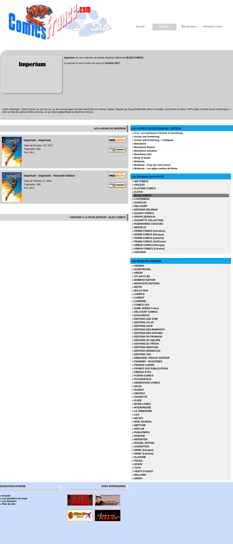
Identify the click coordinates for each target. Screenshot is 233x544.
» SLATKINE (139, 457)
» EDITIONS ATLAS (143, 322)
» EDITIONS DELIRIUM (145, 209)
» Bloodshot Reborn (143, 147)
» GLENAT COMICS (143, 213)
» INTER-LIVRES (141, 404)
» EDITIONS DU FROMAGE (147, 336)
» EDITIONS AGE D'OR (145, 319)
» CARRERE (139, 301)
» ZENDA (137, 478)
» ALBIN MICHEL (141, 269)
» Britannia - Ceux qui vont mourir (151, 165)
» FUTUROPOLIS (141, 379)
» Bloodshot (139, 143)
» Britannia (138, 161)
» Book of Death (141, 158)
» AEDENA (138, 265)
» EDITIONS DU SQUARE (146, 340)
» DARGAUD (139, 202)
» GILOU (137, 386)
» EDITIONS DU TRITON (145, 343)
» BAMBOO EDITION (143, 280)
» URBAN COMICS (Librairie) (148, 248)
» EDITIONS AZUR (142, 326)
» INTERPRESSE (141, 407)
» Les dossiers (8, 501)
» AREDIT (137, 273)
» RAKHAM (138, 436)
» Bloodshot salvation (144, 150)
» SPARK (137, 464)
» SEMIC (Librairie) (142, 453)
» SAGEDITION (140, 446)
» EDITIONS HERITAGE (145, 347)
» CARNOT (138, 297)
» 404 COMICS (140, 181)
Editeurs (164, 26)
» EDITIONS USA (141, 354)
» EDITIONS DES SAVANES (147, 333)
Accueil (140, 26)
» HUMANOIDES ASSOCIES (147, 223)
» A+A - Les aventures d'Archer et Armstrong (157, 133)
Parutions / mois (212, 26)
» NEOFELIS (139, 227)
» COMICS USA (140, 304)
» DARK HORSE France (145, 308)
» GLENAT (138, 389)
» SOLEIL (137, 460)
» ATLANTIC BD (141, 276)
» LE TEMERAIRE (142, 411)
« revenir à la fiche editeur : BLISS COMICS (97, 217)
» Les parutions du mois (13, 498)
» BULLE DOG (140, 290)
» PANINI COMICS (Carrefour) (148, 231)
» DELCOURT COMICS (145, 311)
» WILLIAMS (139, 475)
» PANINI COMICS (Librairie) (148, 238)
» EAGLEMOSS (140, 315)
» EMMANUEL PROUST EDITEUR (150, 358)
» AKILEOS (138, 184)
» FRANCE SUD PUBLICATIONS (150, 368)
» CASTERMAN (140, 199)
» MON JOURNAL (142, 421)
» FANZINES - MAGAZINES (147, 361)
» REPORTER (140, 439)
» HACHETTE (139, 397)
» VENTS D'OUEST (142, 471)
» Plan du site (7, 504)
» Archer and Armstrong (145, 136)
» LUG (135, 414)
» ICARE (137, 400)
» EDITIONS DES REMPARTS (148, 329)
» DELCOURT (140, 206)
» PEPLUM (138, 428)
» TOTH (136, 467)
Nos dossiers (188, 26)
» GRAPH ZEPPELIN (143, 216)
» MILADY (137, 418)
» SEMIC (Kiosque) (142, 450)
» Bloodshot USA (142, 154)
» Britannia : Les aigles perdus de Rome (154, 168)
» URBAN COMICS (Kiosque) (148, 245)
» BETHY (137, 287)
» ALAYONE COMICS (144, 188)
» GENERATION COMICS (146, 382)
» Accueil (5, 495)
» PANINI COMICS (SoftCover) (149, 241)
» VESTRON (139, 252)
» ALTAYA (137, 192)
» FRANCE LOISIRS (143, 365)
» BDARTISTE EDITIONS (146, 283)
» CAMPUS (138, 294)
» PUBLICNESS (140, 432)
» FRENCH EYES (141, 372)
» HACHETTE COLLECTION (147, 220)
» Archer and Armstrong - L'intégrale (152, 140)
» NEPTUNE (139, 425)
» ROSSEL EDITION (143, 443)
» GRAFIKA (138, 393)
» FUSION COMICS (142, 375)
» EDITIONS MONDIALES (146, 350)
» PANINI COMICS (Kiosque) (148, 234)
